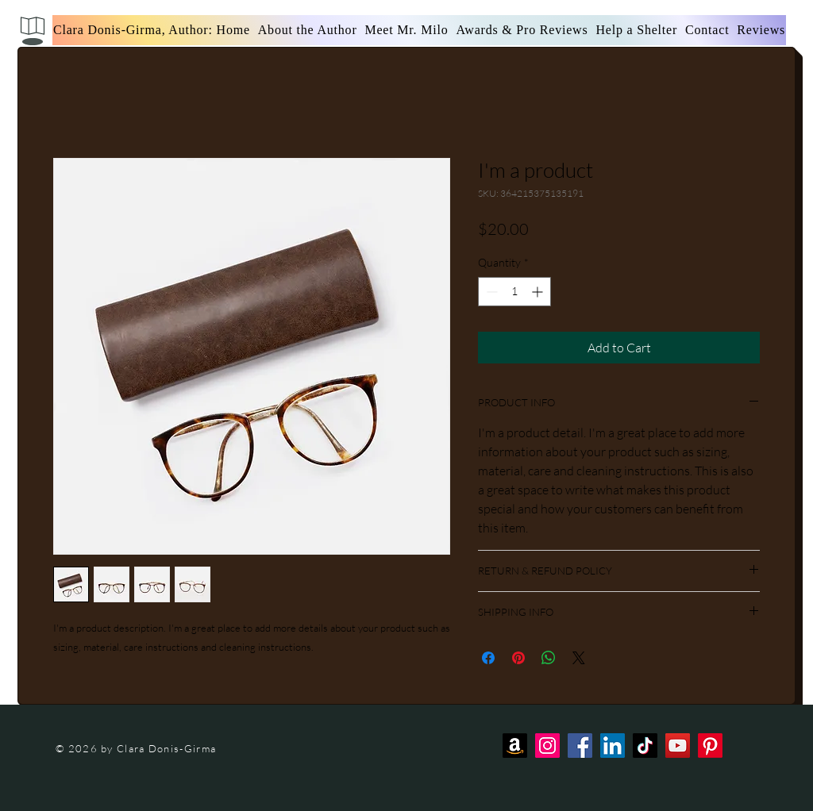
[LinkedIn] (612, 745)
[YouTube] (677, 745)
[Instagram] (547, 745)
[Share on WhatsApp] (548, 657)
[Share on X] (578, 657)
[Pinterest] (710, 745)
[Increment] (539, 292)
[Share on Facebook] (488, 657)
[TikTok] (645, 745)
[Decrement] (490, 292)
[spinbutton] (514, 292)
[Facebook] (580, 745)
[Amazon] (515, 745)
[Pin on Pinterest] (518, 657)
